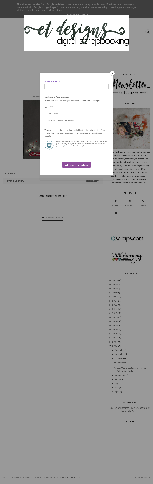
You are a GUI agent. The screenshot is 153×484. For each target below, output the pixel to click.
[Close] (112, 73)
